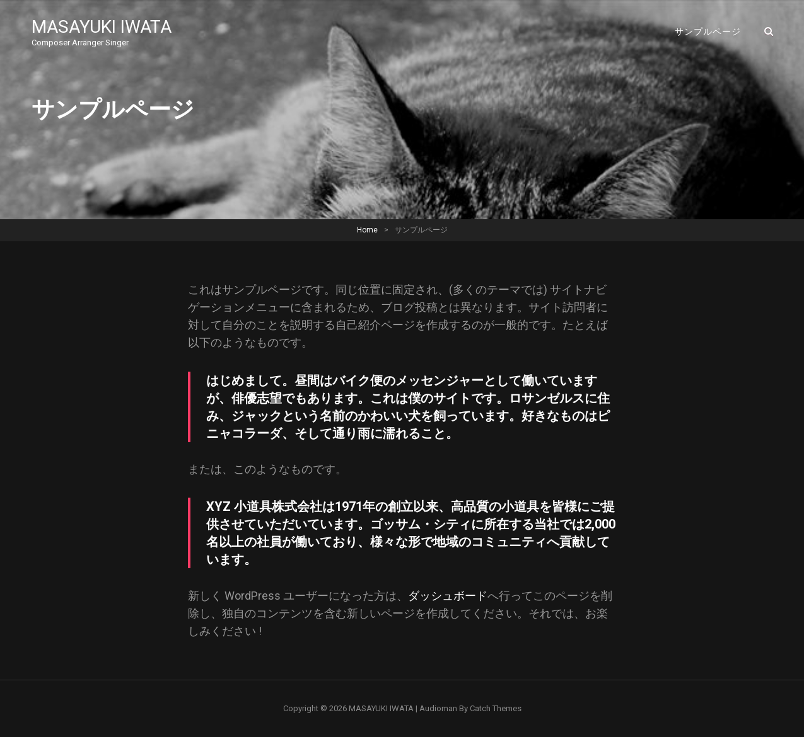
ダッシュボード (447, 595)
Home (367, 230)
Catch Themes (495, 708)
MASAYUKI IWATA (102, 26)
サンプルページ (708, 31)
